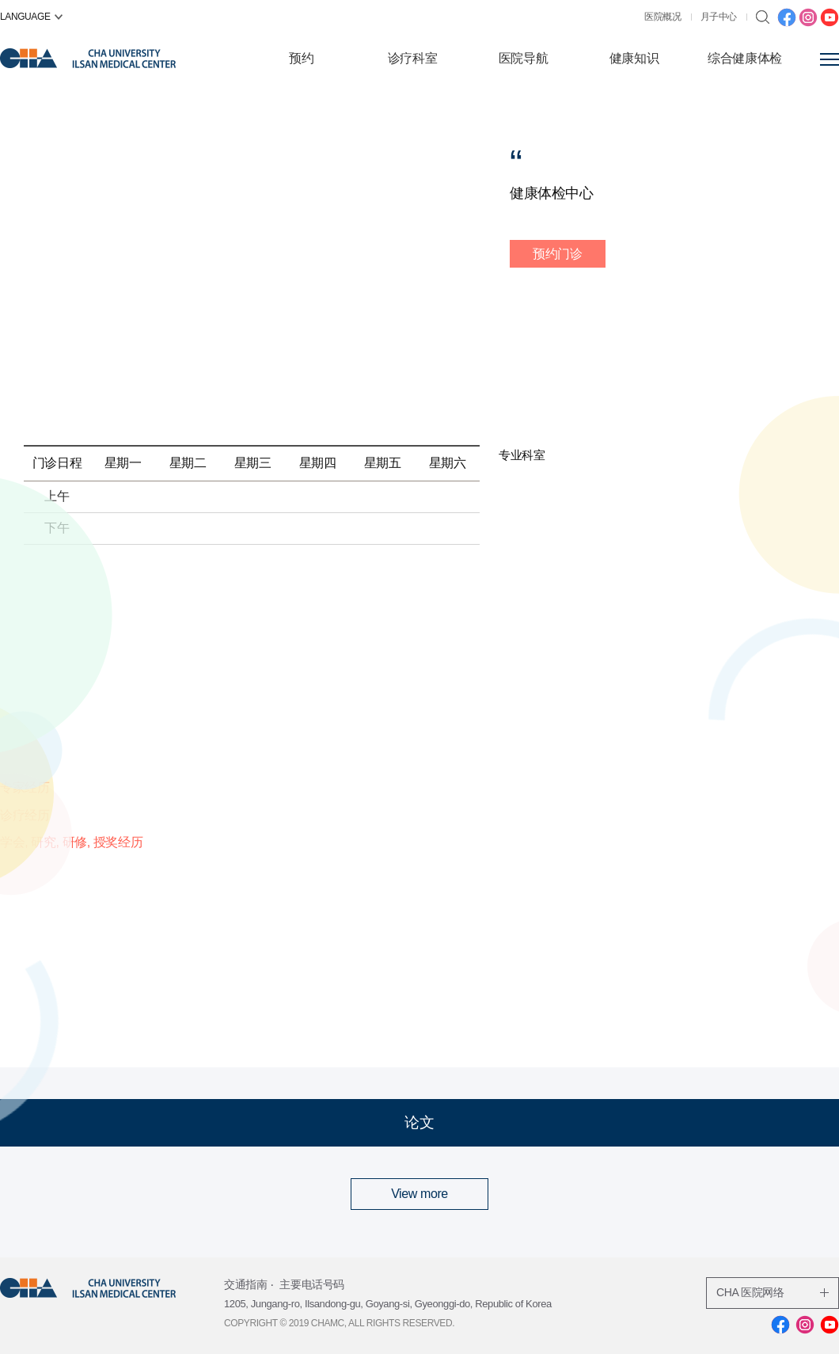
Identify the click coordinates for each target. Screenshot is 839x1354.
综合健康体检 (745, 58)
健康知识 (634, 58)
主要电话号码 (311, 1284)
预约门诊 (557, 254)
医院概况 (662, 16)
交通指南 (245, 1284)
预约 (301, 58)
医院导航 (523, 58)
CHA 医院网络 (772, 1292)
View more (419, 1193)
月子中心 (718, 16)
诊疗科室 (412, 58)
